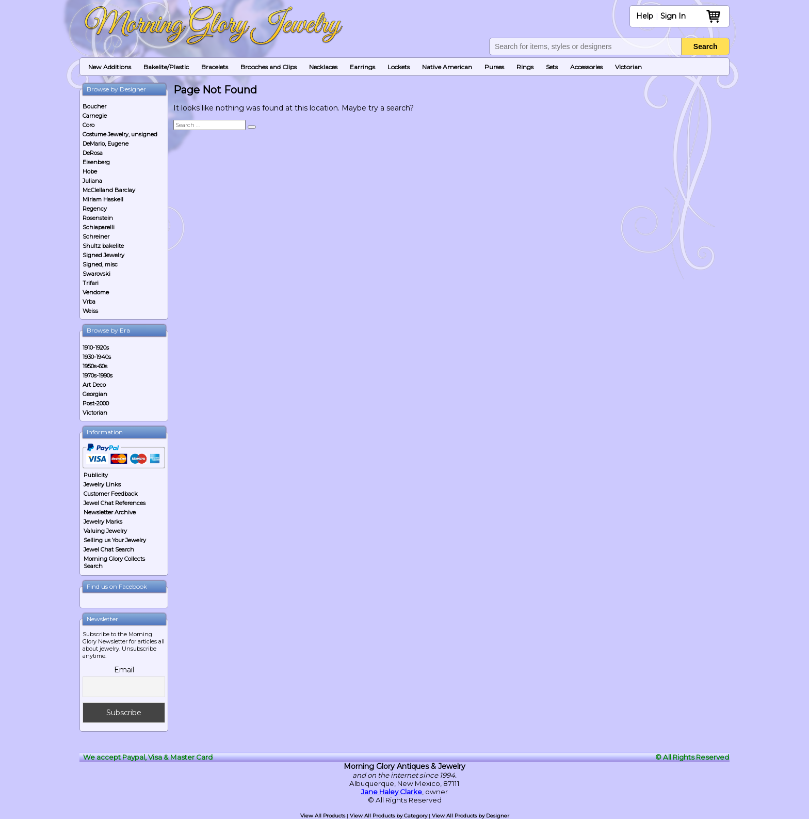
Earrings (362, 67)
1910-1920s (96, 347)
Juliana (92, 180)
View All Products (322, 815)
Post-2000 (96, 403)
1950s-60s (95, 366)
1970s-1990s (97, 375)
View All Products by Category (388, 815)
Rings (524, 67)
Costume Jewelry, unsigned (120, 134)
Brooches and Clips (268, 67)
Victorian (628, 67)
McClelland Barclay (109, 190)
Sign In (673, 16)
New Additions (109, 67)
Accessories (586, 67)
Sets (552, 67)
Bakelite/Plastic (166, 67)
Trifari (91, 283)
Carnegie (95, 115)
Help (644, 16)
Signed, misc (100, 264)
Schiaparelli (99, 227)
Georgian (95, 394)
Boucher (94, 106)
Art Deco (94, 384)
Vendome (96, 292)
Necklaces (323, 67)
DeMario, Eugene (105, 143)
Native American (447, 67)
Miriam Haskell (103, 199)
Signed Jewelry (103, 255)
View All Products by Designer (470, 815)
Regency (95, 208)
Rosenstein (98, 218)
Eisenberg (96, 162)
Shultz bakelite (103, 245)
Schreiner (96, 236)
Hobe (90, 171)
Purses (494, 67)
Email (124, 669)
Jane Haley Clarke (391, 792)
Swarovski (96, 273)
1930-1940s (97, 356)
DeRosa (93, 152)
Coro (88, 125)
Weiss (90, 310)
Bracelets (214, 67)
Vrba (89, 301)
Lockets (398, 67)
